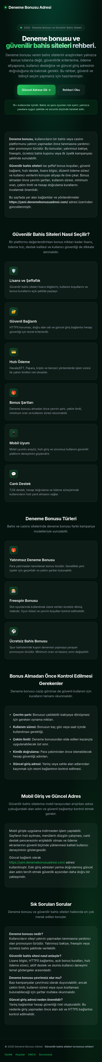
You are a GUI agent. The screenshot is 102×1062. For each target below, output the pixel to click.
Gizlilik (8, 1054)
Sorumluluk (45, 1054)
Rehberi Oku (71, 90)
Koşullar (20, 1054)
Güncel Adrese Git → (36, 90)
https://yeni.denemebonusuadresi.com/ (37, 862)
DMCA (32, 1054)
